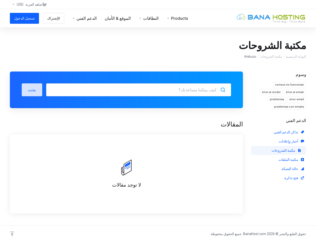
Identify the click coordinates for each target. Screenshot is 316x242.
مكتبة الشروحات (271, 56)
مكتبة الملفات (291, 160)
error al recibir (271, 92)
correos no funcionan (289, 84)
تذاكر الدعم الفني (289, 132)
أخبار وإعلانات (291, 141)
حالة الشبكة (292, 169)
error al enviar (295, 92)
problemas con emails (289, 106)
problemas (277, 99)
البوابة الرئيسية (296, 56)
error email (296, 99)
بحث (32, 89)
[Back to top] (12, 234)
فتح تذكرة (294, 178)
